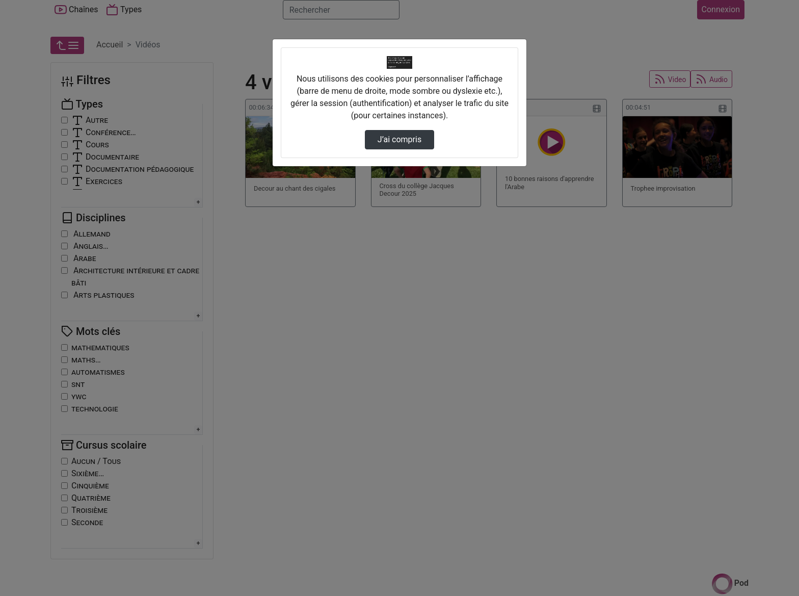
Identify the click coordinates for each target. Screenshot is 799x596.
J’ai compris (399, 139)
